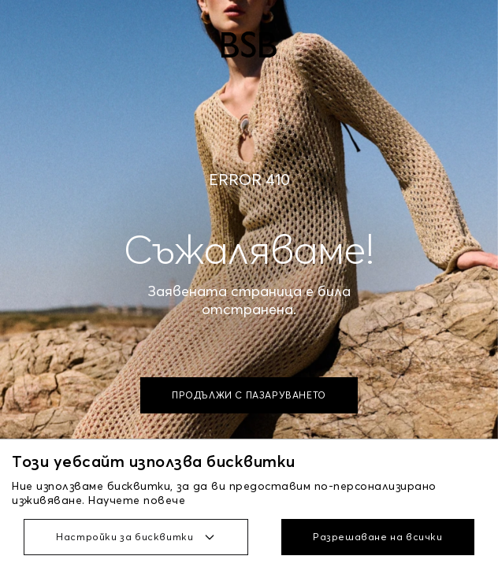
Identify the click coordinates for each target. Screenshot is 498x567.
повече (164, 500)
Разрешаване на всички (378, 537)
